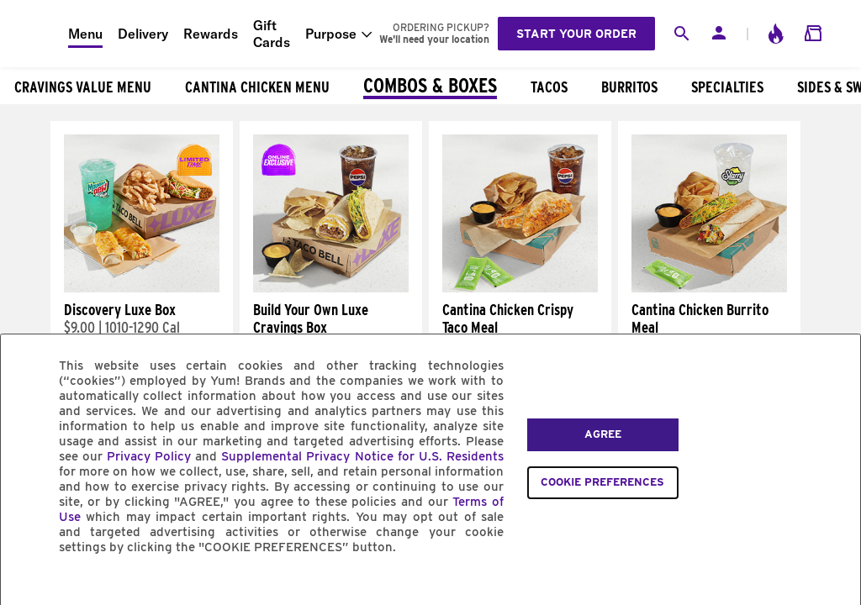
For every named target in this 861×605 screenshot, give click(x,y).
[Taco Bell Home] (34, 33)
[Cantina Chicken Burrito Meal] (709, 288)
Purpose (331, 33)
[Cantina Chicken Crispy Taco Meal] (520, 288)
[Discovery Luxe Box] (141, 288)
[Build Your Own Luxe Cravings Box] (331, 288)
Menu (85, 33)
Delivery (143, 33)
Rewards (210, 33)
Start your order (576, 33)
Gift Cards (271, 33)
